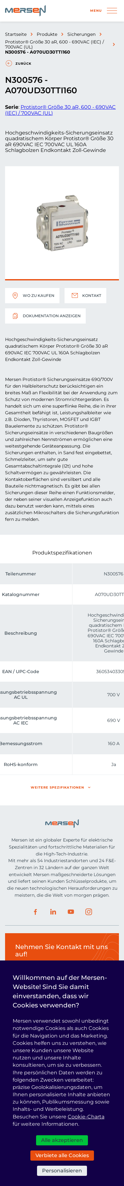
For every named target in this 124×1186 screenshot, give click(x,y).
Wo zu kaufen (32, 296)
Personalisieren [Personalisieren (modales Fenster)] (62, 1171)
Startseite (16, 34)
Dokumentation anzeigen (45, 316)
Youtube (71, 912)
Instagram (88, 912)
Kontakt (85, 296)
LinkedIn (53, 912)
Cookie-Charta (86, 1117)
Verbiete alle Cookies (62, 1155)
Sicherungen (81, 34)
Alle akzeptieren (62, 1140)
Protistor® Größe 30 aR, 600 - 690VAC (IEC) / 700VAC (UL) (54, 44)
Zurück (23, 64)
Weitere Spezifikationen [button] (57, 787)
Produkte (47, 34)
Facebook (35, 912)
